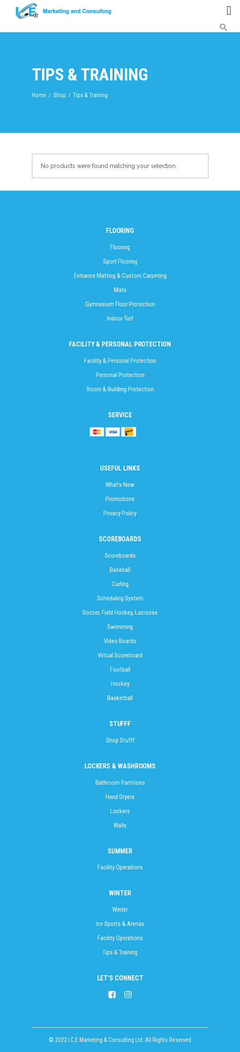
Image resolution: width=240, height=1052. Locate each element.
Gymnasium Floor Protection (120, 304)
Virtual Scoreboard (120, 655)
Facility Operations (120, 867)
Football (120, 669)
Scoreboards (120, 555)
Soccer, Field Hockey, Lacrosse (120, 612)
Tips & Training (120, 952)
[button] (223, 29)
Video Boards (120, 641)
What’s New (120, 485)
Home (39, 95)
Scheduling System (120, 598)
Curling (120, 584)
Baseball (120, 570)
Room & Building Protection (120, 389)
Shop (59, 95)
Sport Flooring (120, 261)
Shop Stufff (120, 740)
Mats (120, 290)
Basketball (120, 698)
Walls (120, 825)
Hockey (120, 684)
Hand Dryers (120, 797)
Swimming (120, 627)
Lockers (120, 811)
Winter (120, 909)
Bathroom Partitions (120, 782)
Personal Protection (120, 375)
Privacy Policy (120, 513)
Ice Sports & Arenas (120, 924)
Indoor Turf (120, 318)
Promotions (120, 499)
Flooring (120, 247)
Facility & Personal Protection (120, 360)
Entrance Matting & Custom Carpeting (120, 275)
